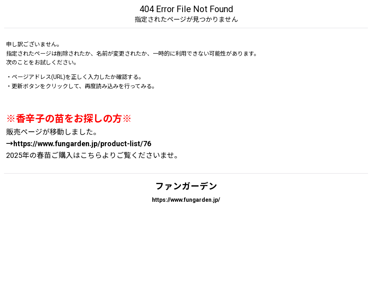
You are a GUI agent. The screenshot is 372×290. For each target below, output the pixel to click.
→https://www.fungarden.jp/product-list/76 (78, 143)
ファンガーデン (186, 186)
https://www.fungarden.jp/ (186, 200)
